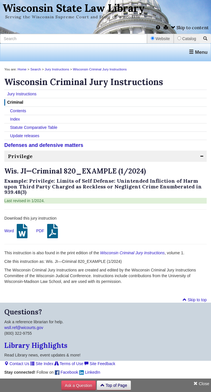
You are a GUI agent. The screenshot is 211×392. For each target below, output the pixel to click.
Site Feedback (99, 363)
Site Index (41, 363)
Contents (18, 111)
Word (16, 231)
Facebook (66, 372)
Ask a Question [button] (78, 385)
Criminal (15, 102)
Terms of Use (69, 363)
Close (201, 383)
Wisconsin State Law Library (74, 8)
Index (15, 119)
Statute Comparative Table (33, 127)
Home (22, 69)
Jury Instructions (57, 69)
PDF (48, 231)
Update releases (24, 135)
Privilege (20, 156)
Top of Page (113, 385)
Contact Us (16, 363)
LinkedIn (89, 372)
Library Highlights (35, 345)
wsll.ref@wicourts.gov (23, 327)
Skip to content (190, 27)
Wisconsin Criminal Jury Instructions (100, 69)
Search (35, 69)
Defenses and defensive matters (43, 145)
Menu (198, 52)
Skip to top (195, 300)
